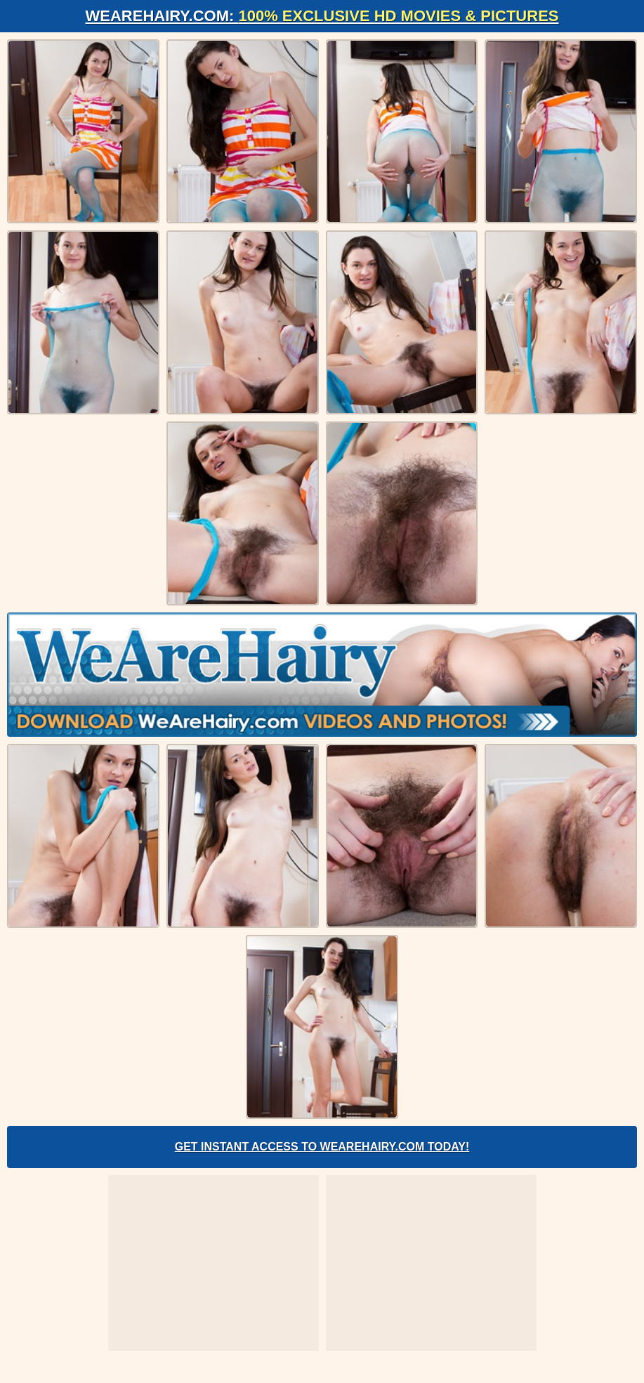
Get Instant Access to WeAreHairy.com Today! (322, 1147)
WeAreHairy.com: (322, 16)
